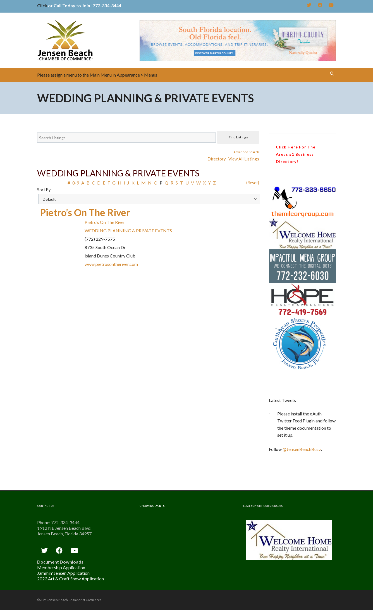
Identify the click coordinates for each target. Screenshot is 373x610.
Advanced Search (246, 152)
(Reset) (252, 182)
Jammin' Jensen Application (63, 573)
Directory (216, 158)
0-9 (75, 182)
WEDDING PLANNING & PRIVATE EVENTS (128, 230)
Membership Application (61, 567)
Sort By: (44, 189)
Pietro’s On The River (85, 212)
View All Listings (243, 158)
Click (42, 5)
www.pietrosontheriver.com (111, 264)
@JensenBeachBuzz (302, 449)
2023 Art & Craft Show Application (70, 578)
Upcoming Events (152, 505)
